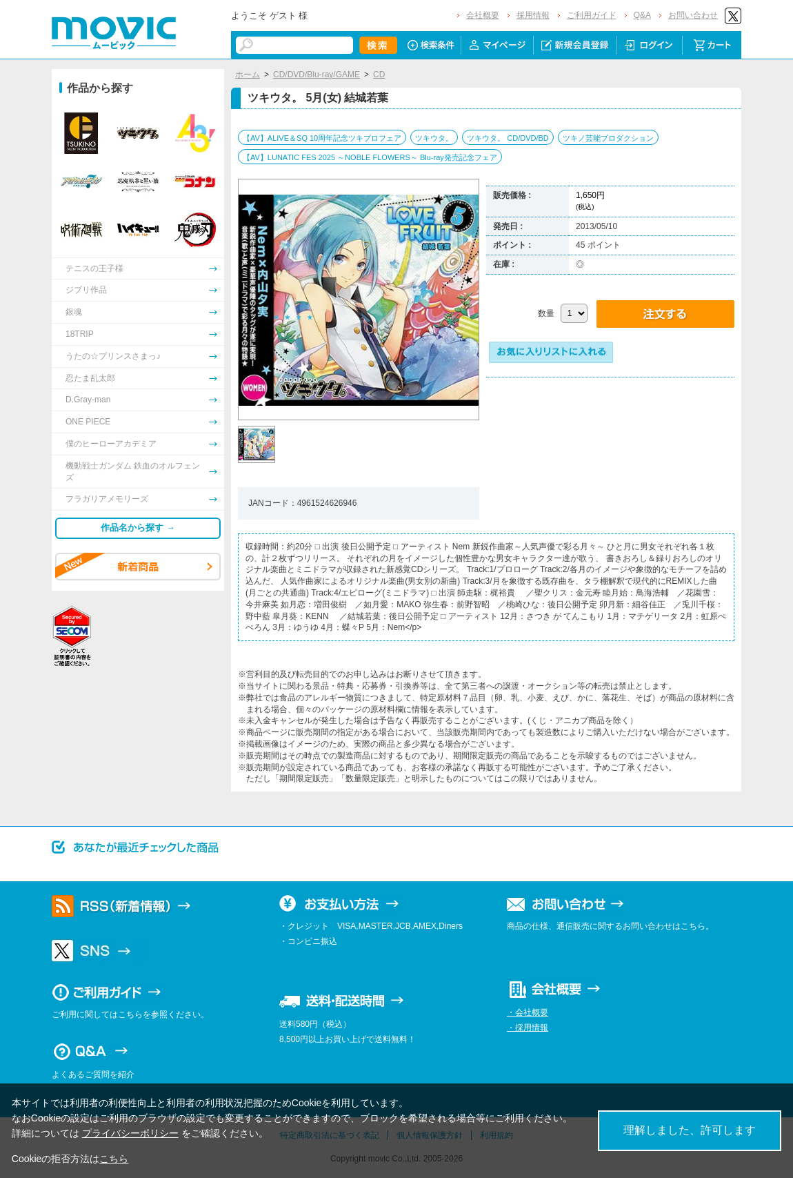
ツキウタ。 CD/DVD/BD (508, 138)
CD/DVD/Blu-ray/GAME (316, 74)
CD (379, 74)
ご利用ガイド (591, 15)
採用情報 (533, 15)
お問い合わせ (693, 15)
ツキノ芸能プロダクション (608, 138)
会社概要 (482, 15)
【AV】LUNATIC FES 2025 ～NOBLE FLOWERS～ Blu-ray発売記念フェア (370, 157)
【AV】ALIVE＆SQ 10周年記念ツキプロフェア (322, 138)
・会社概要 (527, 1012)
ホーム (247, 74)
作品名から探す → (138, 527)
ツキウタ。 (434, 138)
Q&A (642, 15)
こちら (113, 1158)
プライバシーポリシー (130, 1133)
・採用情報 (527, 1027)
